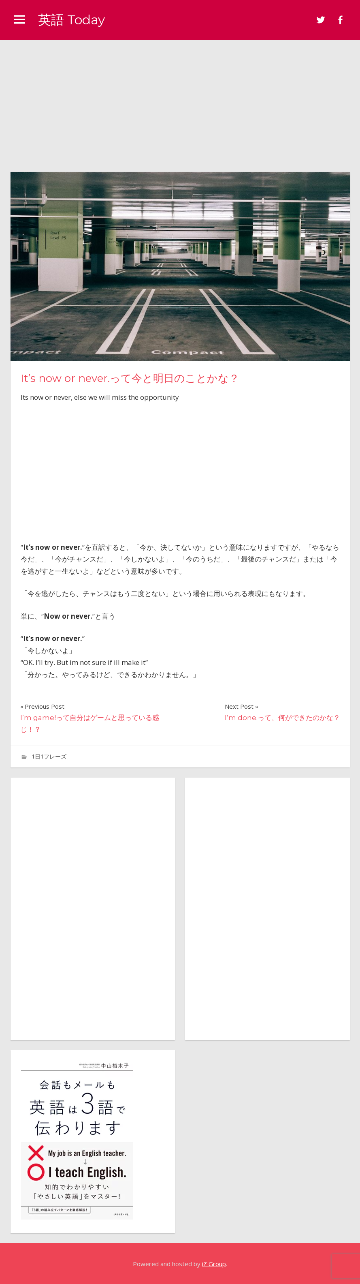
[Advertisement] (180, 101)
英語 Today (71, 20)
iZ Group (214, 1264)
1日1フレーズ (49, 756)
